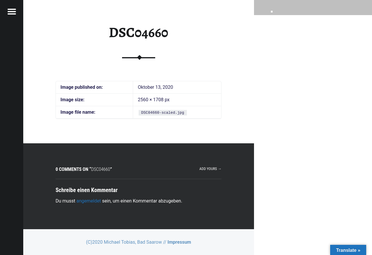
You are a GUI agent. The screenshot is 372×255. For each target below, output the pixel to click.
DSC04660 (138, 32)
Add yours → (210, 169)
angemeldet (88, 201)
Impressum (179, 242)
